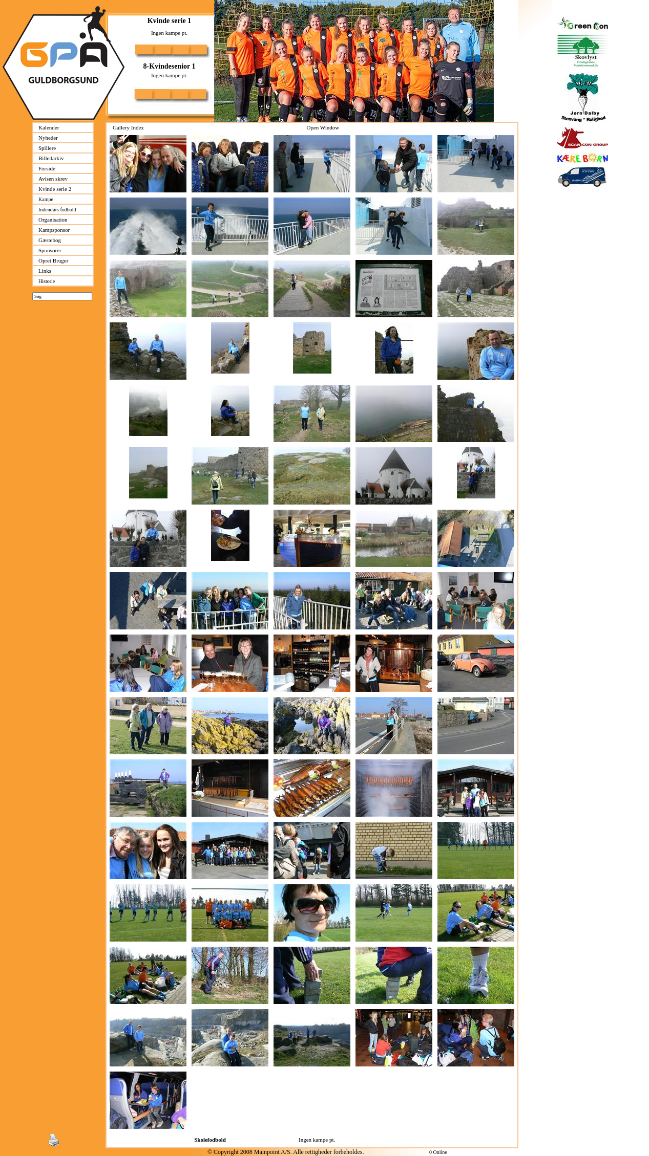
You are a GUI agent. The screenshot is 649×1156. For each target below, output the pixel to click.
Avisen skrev (53, 179)
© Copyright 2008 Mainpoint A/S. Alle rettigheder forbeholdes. (285, 1151)
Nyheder (48, 138)
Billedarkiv (51, 158)
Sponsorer (49, 250)
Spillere (47, 148)
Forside (46, 168)
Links (44, 271)
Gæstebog (49, 240)
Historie (46, 281)
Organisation (53, 219)
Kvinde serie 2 (54, 189)
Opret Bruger (53, 260)
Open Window (322, 127)
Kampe (45, 199)
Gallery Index (128, 127)
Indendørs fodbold (57, 209)
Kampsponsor (54, 230)
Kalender (48, 127)
